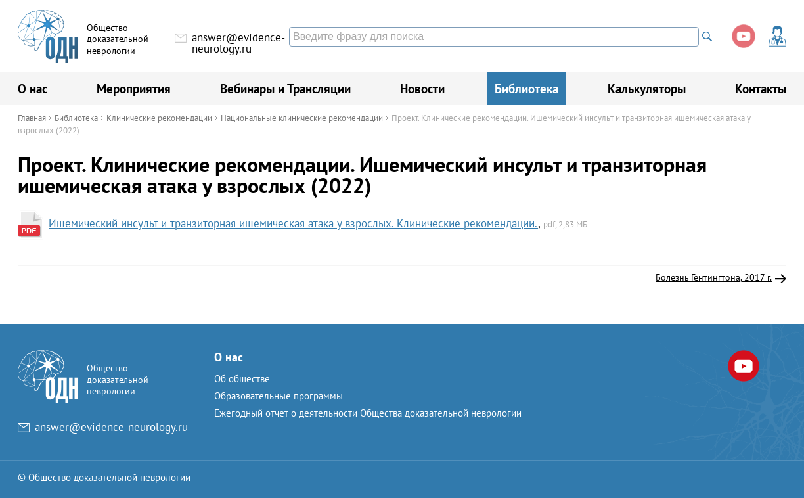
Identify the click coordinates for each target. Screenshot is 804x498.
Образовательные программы (278, 396)
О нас (32, 89)
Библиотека (526, 89)
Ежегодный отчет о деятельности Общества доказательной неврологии (368, 413)
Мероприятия (134, 89)
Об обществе (242, 379)
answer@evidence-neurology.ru (238, 43)
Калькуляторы (647, 89)
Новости (422, 89)
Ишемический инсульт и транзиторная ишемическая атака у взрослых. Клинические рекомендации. (293, 223)
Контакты (760, 89)
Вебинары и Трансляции (285, 89)
